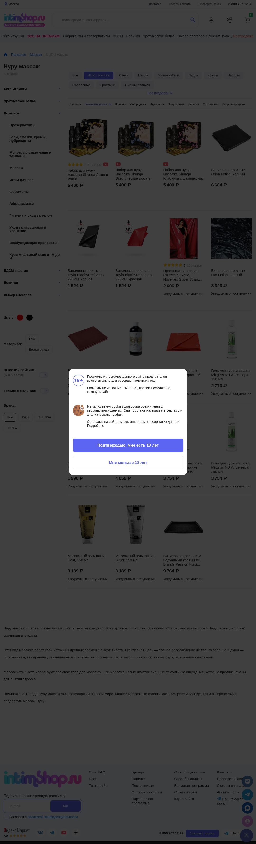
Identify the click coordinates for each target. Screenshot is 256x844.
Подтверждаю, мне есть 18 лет (128, 445)
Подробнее (95, 426)
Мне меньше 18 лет (128, 462)
